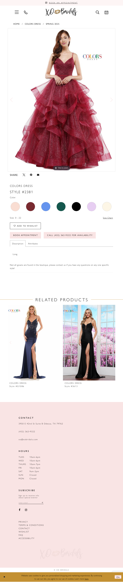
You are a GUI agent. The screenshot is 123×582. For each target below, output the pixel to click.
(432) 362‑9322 (27, 431)
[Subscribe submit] (42, 503)
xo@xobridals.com (28, 439)
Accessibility (27, 538)
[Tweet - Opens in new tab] (24, 175)
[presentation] (34, 343)
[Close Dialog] (4, 577)
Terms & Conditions (31, 525)
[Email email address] (31, 503)
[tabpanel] (61, 100)
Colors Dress (33, 23)
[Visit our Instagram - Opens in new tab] (26, 510)
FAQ (21, 535)
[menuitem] (16, 12)
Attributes (33, 243)
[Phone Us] (25, 12)
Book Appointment (25, 235)
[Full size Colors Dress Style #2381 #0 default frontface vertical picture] (61, 100)
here (86, 578)
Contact (24, 528)
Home (16, 23)
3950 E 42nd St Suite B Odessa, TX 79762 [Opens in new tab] (41, 423)
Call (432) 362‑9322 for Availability (70, 235)
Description (17, 243)
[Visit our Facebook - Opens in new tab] (19, 510)
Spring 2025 (52, 23)
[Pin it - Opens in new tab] (31, 175)
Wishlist (24, 532)
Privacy (23, 522)
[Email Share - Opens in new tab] (38, 175)
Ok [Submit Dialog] (118, 577)
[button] (16, 12)
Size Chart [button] (108, 217)
